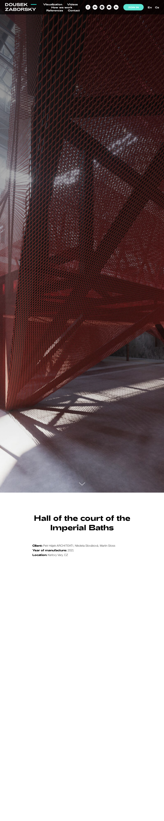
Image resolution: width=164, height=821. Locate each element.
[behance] (95, 7)
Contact (74, 10)
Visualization (52, 4)
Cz (157, 7)
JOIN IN (133, 7)
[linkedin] (116, 7)
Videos (72, 4)
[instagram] (102, 7)
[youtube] (109, 7)
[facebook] (88, 7)
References (54, 10)
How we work (61, 7)
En (150, 7)
